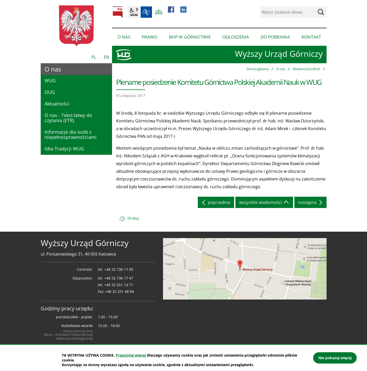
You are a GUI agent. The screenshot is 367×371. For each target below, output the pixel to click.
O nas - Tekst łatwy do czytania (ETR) (68, 117)
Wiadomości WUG (306, 69)
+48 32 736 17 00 (118, 269)
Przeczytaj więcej (131, 355)
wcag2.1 (134, 12)
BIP (117, 12)
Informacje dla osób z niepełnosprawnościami (71, 134)
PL (93, 57)
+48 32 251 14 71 (118, 284)
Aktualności (57, 104)
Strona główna (257, 69)
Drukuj (133, 218)
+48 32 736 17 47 (118, 278)
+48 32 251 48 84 (119, 291)
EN (106, 57)
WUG (50, 80)
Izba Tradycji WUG (64, 149)
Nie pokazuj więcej (335, 357)
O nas (280, 69)
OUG (50, 92)
